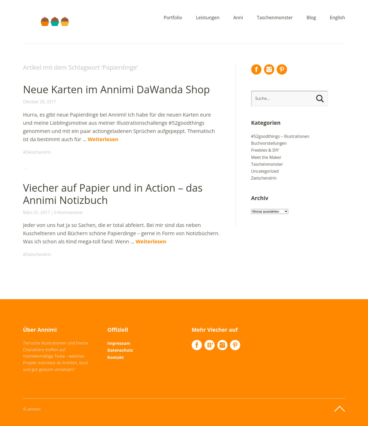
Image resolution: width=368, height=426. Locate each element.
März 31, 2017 (36, 212)
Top (339, 409)
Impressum (118, 343)
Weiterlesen (103, 139)
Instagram (269, 69)
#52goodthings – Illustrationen (280, 136)
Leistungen (208, 17)
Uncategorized (265, 171)
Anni (238, 17)
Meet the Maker (266, 157)
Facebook (256, 69)
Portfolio (173, 17)
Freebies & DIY (265, 150)
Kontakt (115, 357)
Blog (311, 17)
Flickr (209, 345)
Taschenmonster (275, 17)
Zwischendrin (38, 152)
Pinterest (282, 69)
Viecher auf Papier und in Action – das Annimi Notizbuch (113, 194)
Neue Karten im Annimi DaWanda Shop (116, 89)
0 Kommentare (68, 212)
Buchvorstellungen (269, 143)
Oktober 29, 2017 (39, 102)
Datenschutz (120, 350)
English (337, 17)
